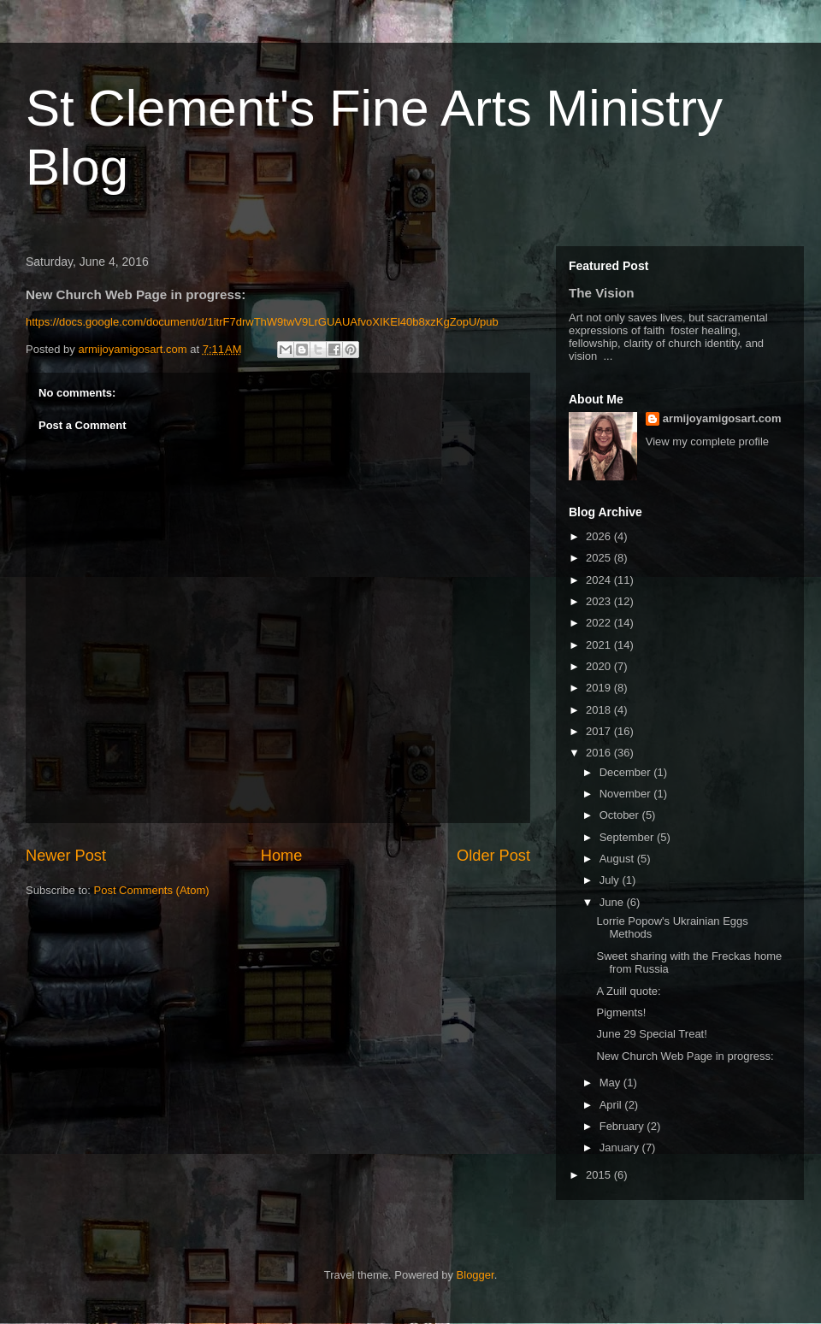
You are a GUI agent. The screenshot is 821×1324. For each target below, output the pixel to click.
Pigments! (621, 1012)
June (613, 902)
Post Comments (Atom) (152, 890)
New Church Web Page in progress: (684, 1056)
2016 (600, 752)
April (612, 1104)
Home (282, 855)
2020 (600, 666)
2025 (600, 557)
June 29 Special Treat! (651, 1033)
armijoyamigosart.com (722, 418)
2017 (600, 731)
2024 (600, 580)
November (627, 793)
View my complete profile (707, 441)
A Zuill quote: (628, 991)
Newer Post (66, 855)
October (621, 815)
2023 (600, 601)
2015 (600, 1174)
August (618, 858)
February (623, 1126)
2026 (600, 536)
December (627, 772)
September (628, 837)
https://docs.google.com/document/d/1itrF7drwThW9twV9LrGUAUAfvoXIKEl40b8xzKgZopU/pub (262, 321)
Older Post (493, 855)
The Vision (602, 292)
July (611, 880)
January (621, 1147)
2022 (600, 622)
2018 (600, 709)
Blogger (475, 1274)
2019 (600, 687)
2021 (600, 644)
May (611, 1082)
